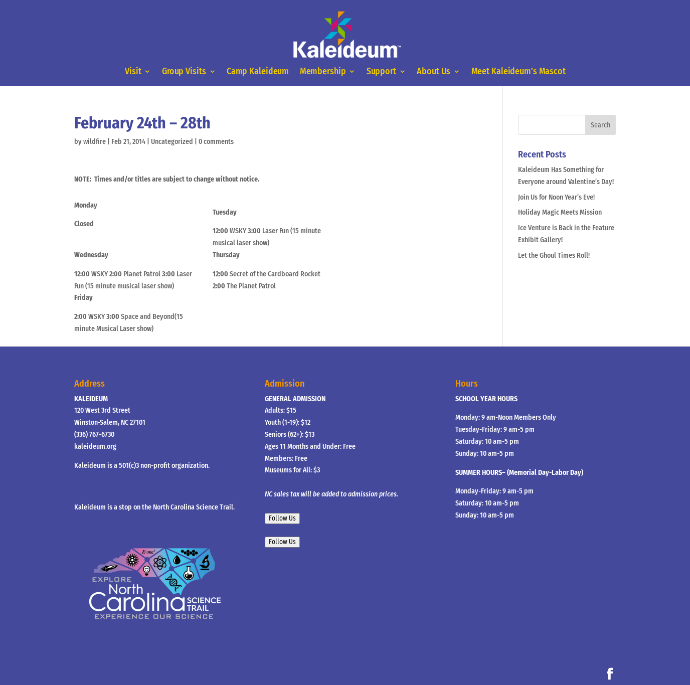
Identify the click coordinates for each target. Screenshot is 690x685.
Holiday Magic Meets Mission (560, 212)
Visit (133, 72)
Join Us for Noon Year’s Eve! (556, 197)
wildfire (94, 141)
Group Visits (183, 72)
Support (381, 72)
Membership (322, 72)
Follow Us (282, 519)
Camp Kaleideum (258, 72)
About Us (433, 72)
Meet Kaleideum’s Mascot (518, 72)
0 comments (216, 141)
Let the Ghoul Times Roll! (554, 255)
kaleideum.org (95, 446)
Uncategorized (172, 141)
